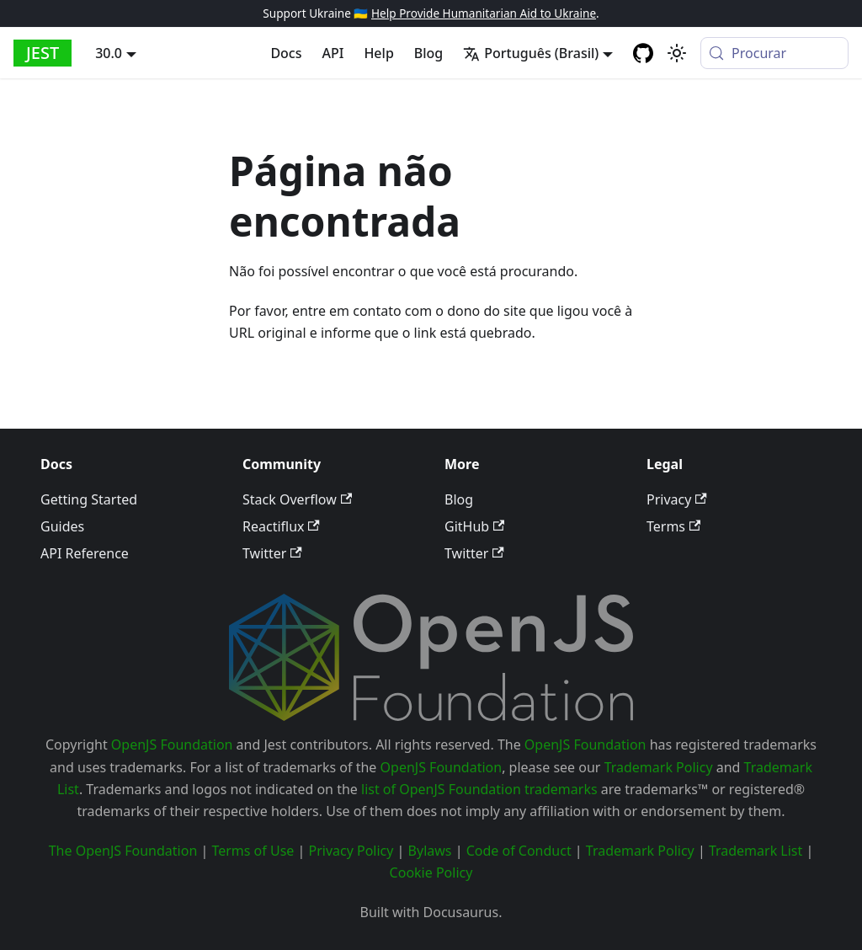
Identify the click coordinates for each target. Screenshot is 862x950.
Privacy (676, 499)
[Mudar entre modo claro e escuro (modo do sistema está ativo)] (676, 53)
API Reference (84, 553)
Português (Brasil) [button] (531, 53)
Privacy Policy (350, 850)
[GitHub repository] (643, 53)
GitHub (474, 526)
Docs (285, 53)
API (333, 53)
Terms (673, 526)
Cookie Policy (431, 872)
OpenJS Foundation (172, 744)
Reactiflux (281, 526)
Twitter (272, 553)
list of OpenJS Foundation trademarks (479, 789)
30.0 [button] (108, 53)
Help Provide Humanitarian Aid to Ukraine (483, 13)
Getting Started (88, 499)
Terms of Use (252, 850)
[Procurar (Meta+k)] (774, 53)
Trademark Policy (658, 767)
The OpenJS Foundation (123, 850)
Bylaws (430, 850)
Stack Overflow (297, 499)
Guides (62, 526)
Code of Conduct (519, 850)
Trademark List (755, 850)
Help (378, 53)
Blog (428, 53)
